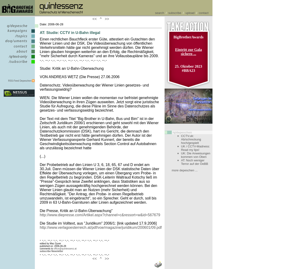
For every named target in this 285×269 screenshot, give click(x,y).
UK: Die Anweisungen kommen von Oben (195, 155)
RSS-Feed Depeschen (19, 81)
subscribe (174, 13)
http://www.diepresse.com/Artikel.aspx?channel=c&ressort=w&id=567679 (100, 215)
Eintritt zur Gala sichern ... (188, 52)
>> (106, 19)
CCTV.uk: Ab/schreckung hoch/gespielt (191, 139)
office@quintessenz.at (65, 248)
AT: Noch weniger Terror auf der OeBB (194, 162)
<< (96, 19)
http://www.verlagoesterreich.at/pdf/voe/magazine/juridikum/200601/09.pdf (101, 227)
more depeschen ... (185, 170)
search (159, 13)
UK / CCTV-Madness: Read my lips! (195, 148)
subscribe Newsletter (51, 251)
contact (204, 13)
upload (190, 13)
